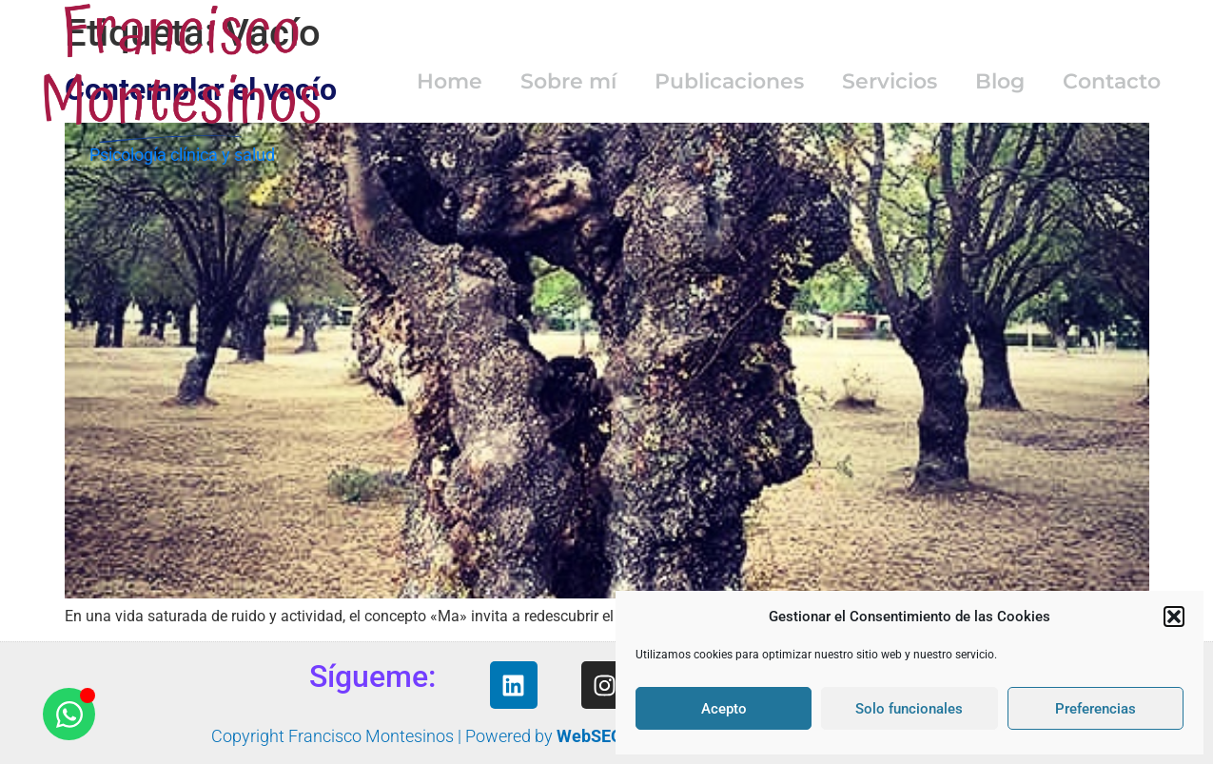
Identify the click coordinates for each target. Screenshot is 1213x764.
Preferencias (1095, 708)
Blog (1000, 81)
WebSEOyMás (610, 736)
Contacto (1112, 81)
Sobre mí (568, 81)
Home (449, 81)
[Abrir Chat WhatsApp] (69, 714)
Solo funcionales (909, 708)
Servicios (889, 81)
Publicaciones (729, 81)
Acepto (724, 708)
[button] (1174, 616)
